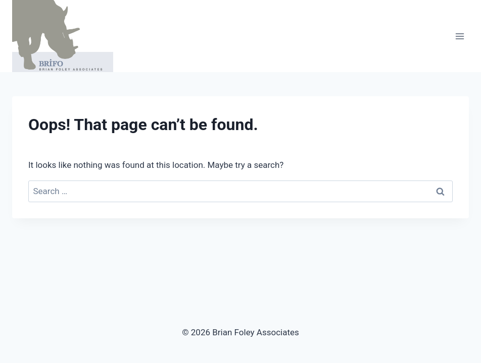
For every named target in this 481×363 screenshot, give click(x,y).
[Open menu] (459, 36)
